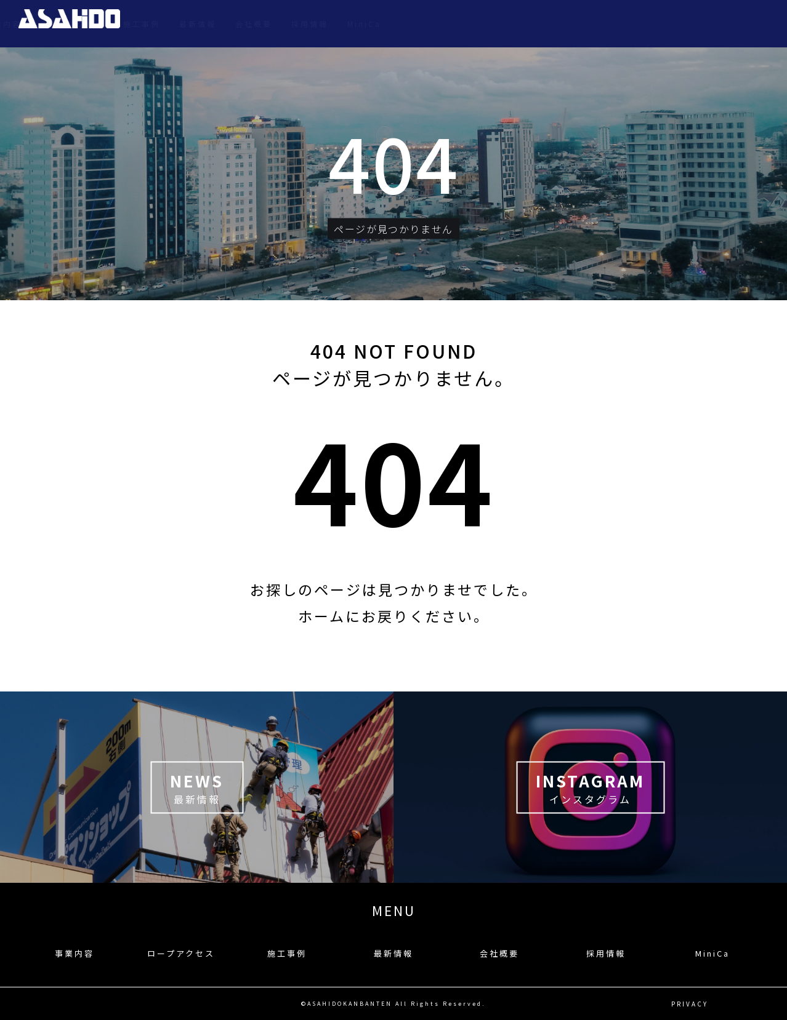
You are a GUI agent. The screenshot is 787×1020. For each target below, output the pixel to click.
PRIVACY (689, 1003)
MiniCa (759, 23)
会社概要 (648, 23)
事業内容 (397, 23)
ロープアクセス (467, 23)
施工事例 (536, 23)
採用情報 (704, 23)
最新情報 (592, 23)
